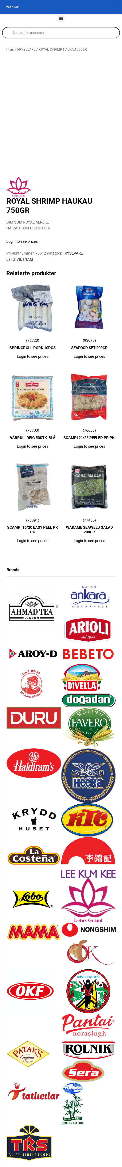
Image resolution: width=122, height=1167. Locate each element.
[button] (113, 7)
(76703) (32, 435)
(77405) (89, 527)
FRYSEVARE (26, 49)
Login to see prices (22, 241)
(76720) (32, 345)
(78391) (32, 527)
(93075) (89, 345)
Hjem (10, 49)
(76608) (89, 435)
